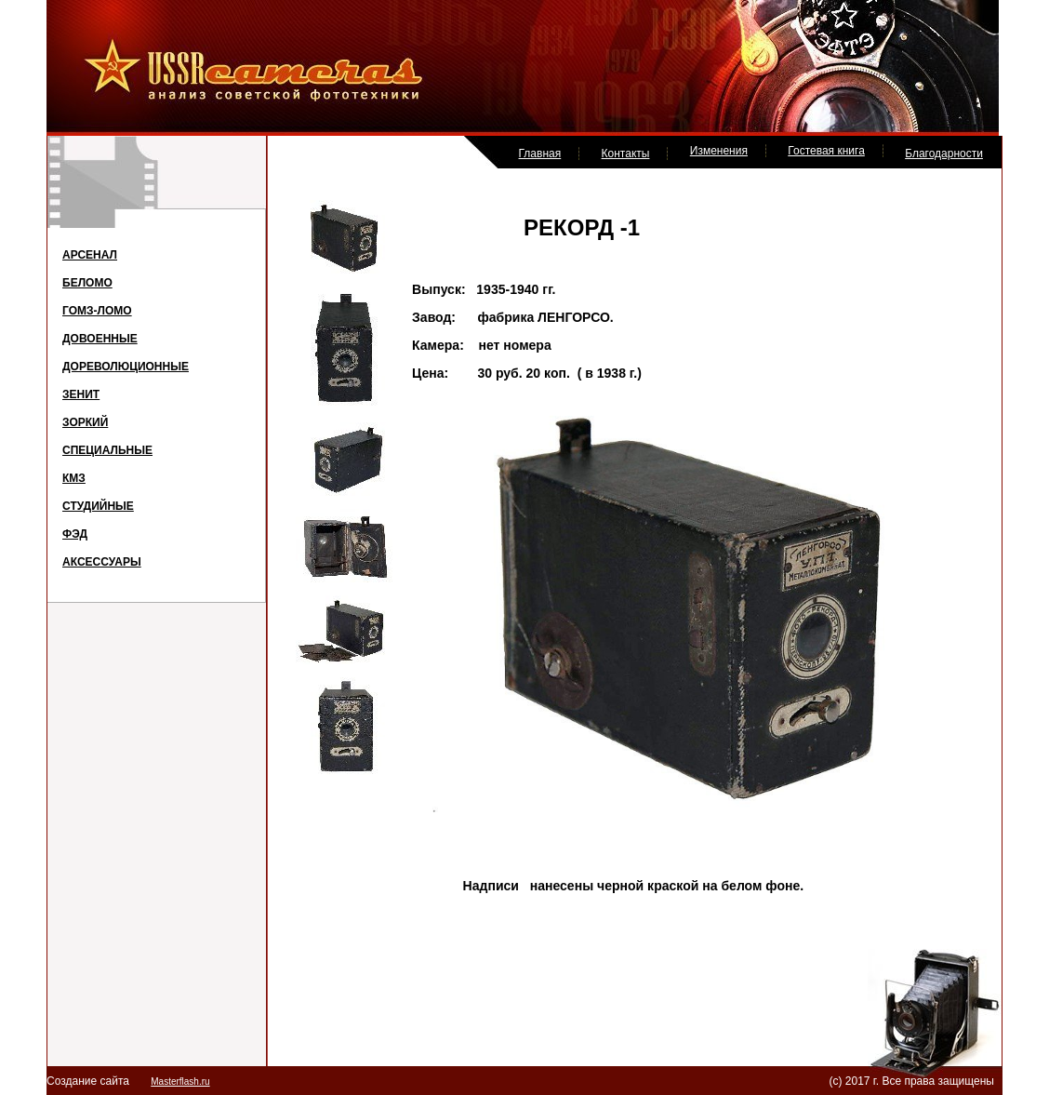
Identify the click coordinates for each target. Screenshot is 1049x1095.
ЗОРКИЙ (85, 422)
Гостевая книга (826, 150)
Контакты (626, 153)
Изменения (719, 150)
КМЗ (74, 478)
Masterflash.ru (180, 1081)
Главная (540, 153)
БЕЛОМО (87, 282)
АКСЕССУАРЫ (101, 561)
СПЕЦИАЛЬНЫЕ (107, 450)
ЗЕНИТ (81, 394)
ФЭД (74, 534)
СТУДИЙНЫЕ (98, 506)
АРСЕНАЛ (89, 254)
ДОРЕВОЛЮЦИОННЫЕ (125, 366)
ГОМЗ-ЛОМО (97, 310)
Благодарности (944, 153)
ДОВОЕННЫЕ (100, 338)
